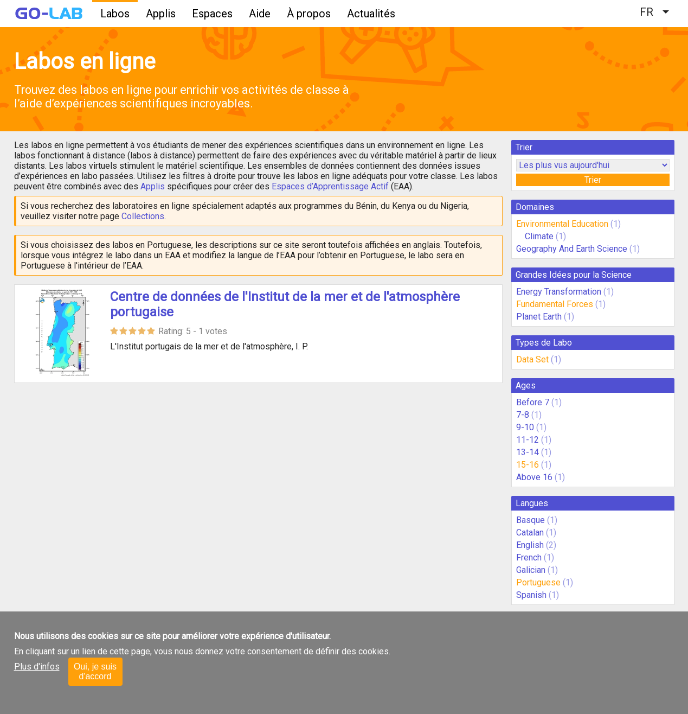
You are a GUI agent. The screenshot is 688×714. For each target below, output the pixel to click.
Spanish (531, 595)
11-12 (527, 440)
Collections (142, 216)
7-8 (522, 415)
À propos (309, 13)
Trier (592, 180)
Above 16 (534, 477)
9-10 (525, 427)
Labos (115, 13)
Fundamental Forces (554, 304)
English (530, 545)
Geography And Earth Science (571, 249)
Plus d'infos (37, 666)
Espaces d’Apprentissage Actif (330, 186)
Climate (540, 236)
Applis (161, 13)
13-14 (527, 452)
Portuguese (538, 582)
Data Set (532, 359)
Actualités (371, 13)
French (529, 557)
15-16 (527, 465)
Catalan (530, 532)
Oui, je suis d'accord (95, 671)
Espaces (212, 13)
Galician (530, 570)
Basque (530, 520)
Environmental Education (562, 224)
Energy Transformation (558, 291)
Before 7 (532, 402)
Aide (260, 13)
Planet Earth (539, 316)
